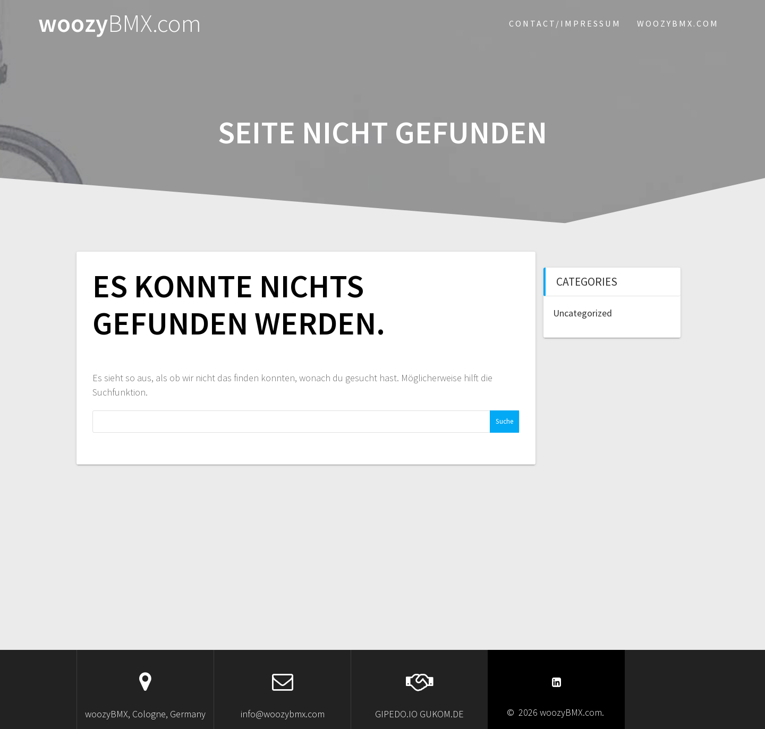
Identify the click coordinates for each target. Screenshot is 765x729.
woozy (119, 23)
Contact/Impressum (565, 23)
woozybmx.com (678, 23)
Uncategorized (582, 313)
